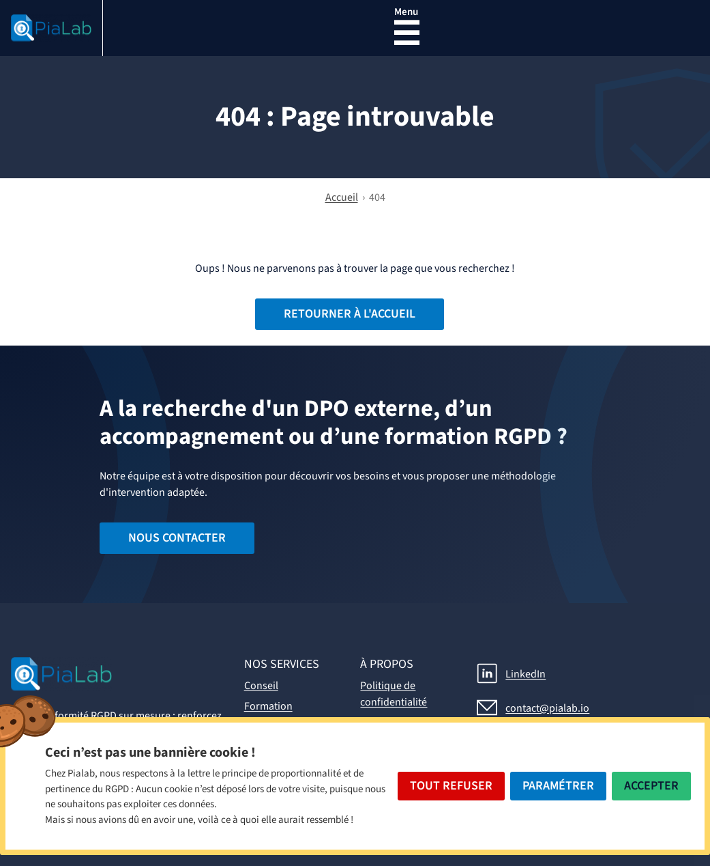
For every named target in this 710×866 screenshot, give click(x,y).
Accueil (341, 197)
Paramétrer (558, 785)
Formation (268, 706)
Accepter (651, 785)
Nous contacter (177, 537)
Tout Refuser (451, 785)
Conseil (261, 685)
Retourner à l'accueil (349, 313)
